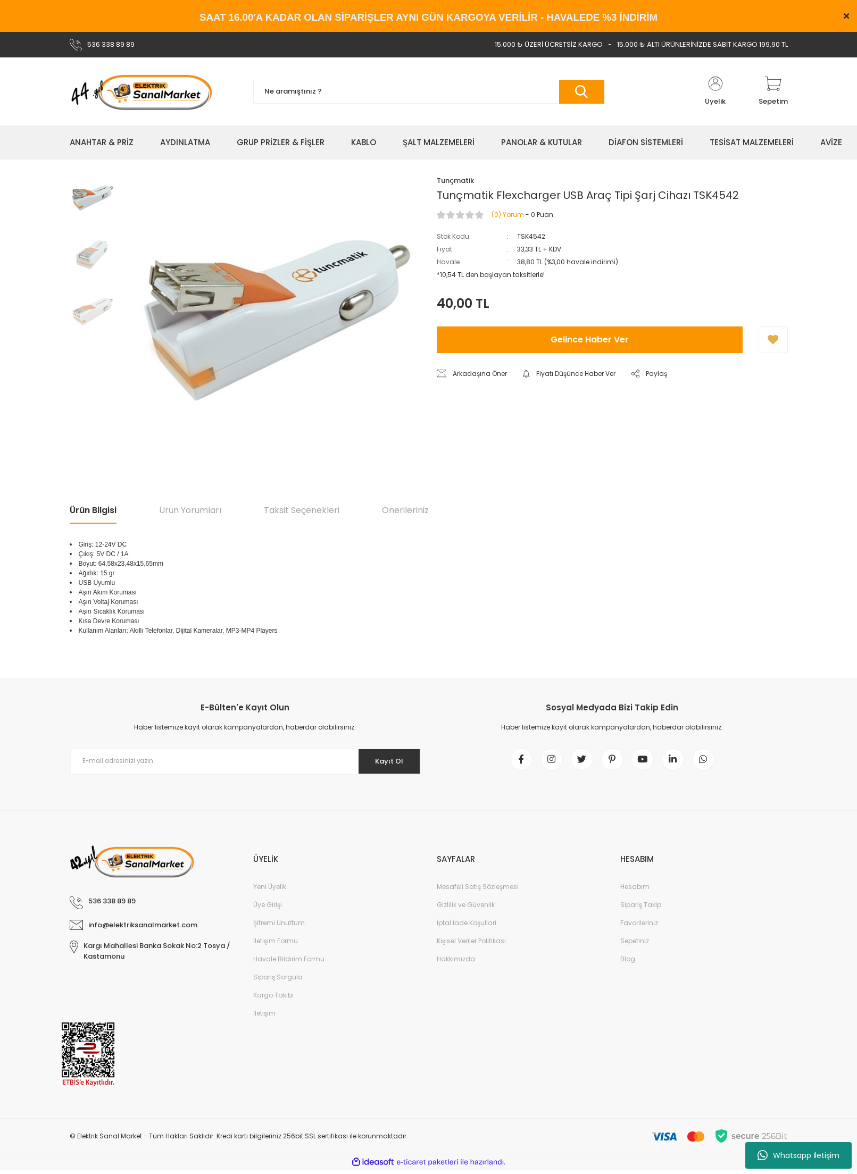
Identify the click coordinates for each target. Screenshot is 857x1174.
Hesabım (635, 890)
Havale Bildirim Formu (289, 963)
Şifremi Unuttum (279, 927)
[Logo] (141, 91)
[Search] (428, 92)
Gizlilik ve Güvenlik (466, 908)
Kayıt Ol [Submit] (385, 761)
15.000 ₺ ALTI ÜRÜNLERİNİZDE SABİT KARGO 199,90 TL (702, 44)
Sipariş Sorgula (278, 981)
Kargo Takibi (273, 999)
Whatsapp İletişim (798, 1155)
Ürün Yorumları (190, 510)
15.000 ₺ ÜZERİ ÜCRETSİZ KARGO (549, 44)
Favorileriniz (639, 927)
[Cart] (773, 91)
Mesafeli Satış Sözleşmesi (478, 890)
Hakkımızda (456, 963)
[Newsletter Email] (245, 761)
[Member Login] (715, 91)
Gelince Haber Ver (590, 339)
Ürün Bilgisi (93, 510)
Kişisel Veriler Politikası (471, 945)
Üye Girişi (267, 908)
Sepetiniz (634, 945)
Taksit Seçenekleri (301, 510)
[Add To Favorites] (773, 339)
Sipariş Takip (640, 908)
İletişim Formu (275, 945)
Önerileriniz (405, 510)
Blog (627, 963)
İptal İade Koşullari (466, 927)
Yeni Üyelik (269, 890)
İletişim (264, 1017)
